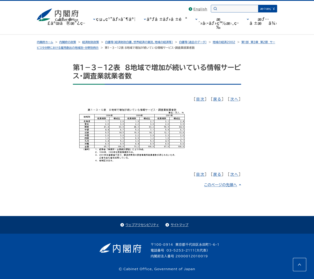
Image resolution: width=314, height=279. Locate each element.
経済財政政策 (90, 42)
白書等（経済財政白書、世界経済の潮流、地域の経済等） (139, 42)
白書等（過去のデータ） (193, 42)
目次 (200, 99)
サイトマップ (179, 224)
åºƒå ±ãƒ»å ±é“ (167, 19)
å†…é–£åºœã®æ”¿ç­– (66, 21)
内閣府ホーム (45, 42)
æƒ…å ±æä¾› (263, 21)
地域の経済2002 (224, 42)
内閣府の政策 (67, 42)
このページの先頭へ (220, 185)
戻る (217, 99)
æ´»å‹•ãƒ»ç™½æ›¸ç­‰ (218, 23)
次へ (234, 99)
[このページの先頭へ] (299, 264)
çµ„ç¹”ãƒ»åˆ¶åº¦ (116, 19)
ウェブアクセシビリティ (142, 224)
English (200, 9)
